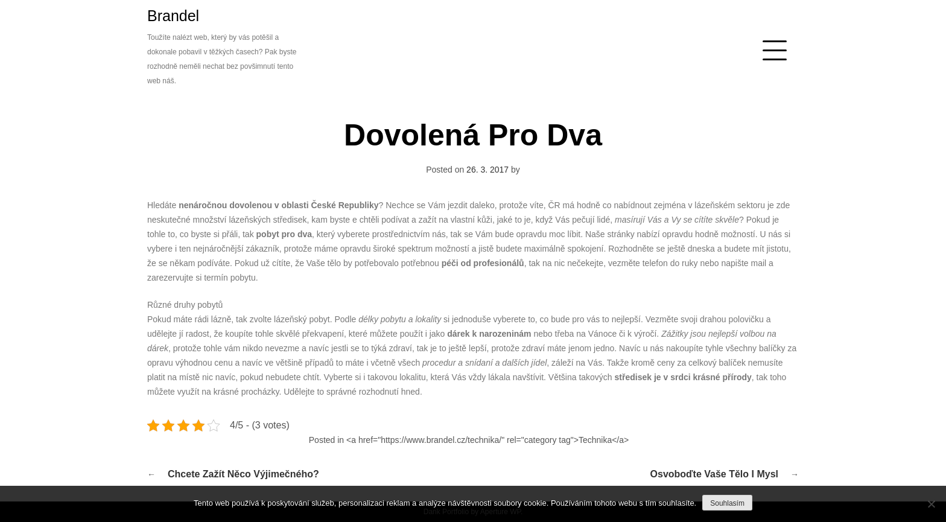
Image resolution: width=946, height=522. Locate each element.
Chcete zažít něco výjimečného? (243, 474)
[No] (931, 504)
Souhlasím (727, 503)
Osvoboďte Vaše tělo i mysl (714, 474)
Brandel (173, 15)
